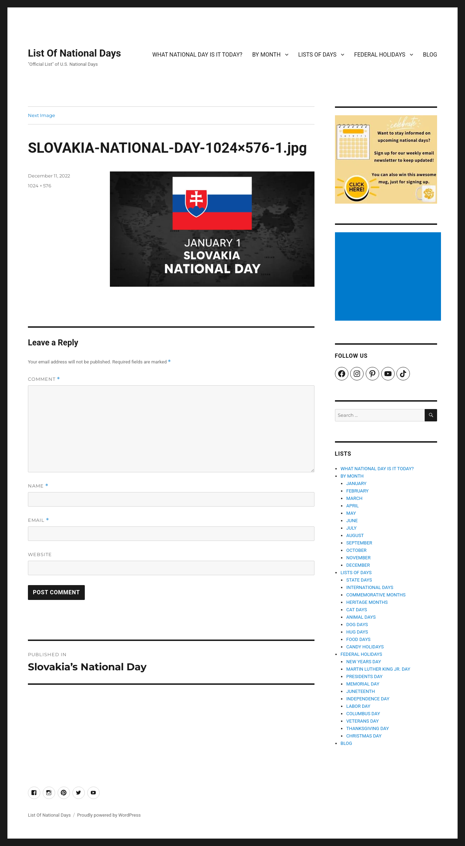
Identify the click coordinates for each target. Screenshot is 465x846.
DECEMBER (358, 565)
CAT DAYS (356, 609)
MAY (351, 513)
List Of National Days (74, 53)
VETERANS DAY (362, 721)
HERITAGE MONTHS (367, 602)
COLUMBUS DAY (363, 713)
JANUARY (356, 483)
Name (38, 486)
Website (40, 554)
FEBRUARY (357, 491)
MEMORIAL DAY (362, 684)
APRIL (352, 505)
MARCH (354, 498)
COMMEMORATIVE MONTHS (376, 594)
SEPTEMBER (359, 542)
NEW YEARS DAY (363, 661)
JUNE (352, 520)
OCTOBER (356, 550)
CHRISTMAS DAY (364, 736)
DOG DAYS (357, 624)
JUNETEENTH (360, 691)
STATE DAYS (359, 580)
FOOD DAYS (358, 639)
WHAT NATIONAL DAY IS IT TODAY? (197, 54)
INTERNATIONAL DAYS (369, 587)
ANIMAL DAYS (361, 617)
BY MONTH (266, 54)
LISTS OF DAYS (317, 54)
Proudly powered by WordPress (109, 815)
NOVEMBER (358, 557)
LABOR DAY (358, 706)
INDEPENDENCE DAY (367, 698)
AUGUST (355, 535)
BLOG (430, 54)
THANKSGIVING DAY (367, 728)
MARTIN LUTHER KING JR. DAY (378, 669)
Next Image (41, 115)
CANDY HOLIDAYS (365, 646)
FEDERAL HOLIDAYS (379, 54)
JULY (351, 528)
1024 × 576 (39, 185)
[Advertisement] (389, 277)
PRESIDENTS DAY (364, 676)
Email (38, 520)
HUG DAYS (357, 632)
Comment (44, 379)
